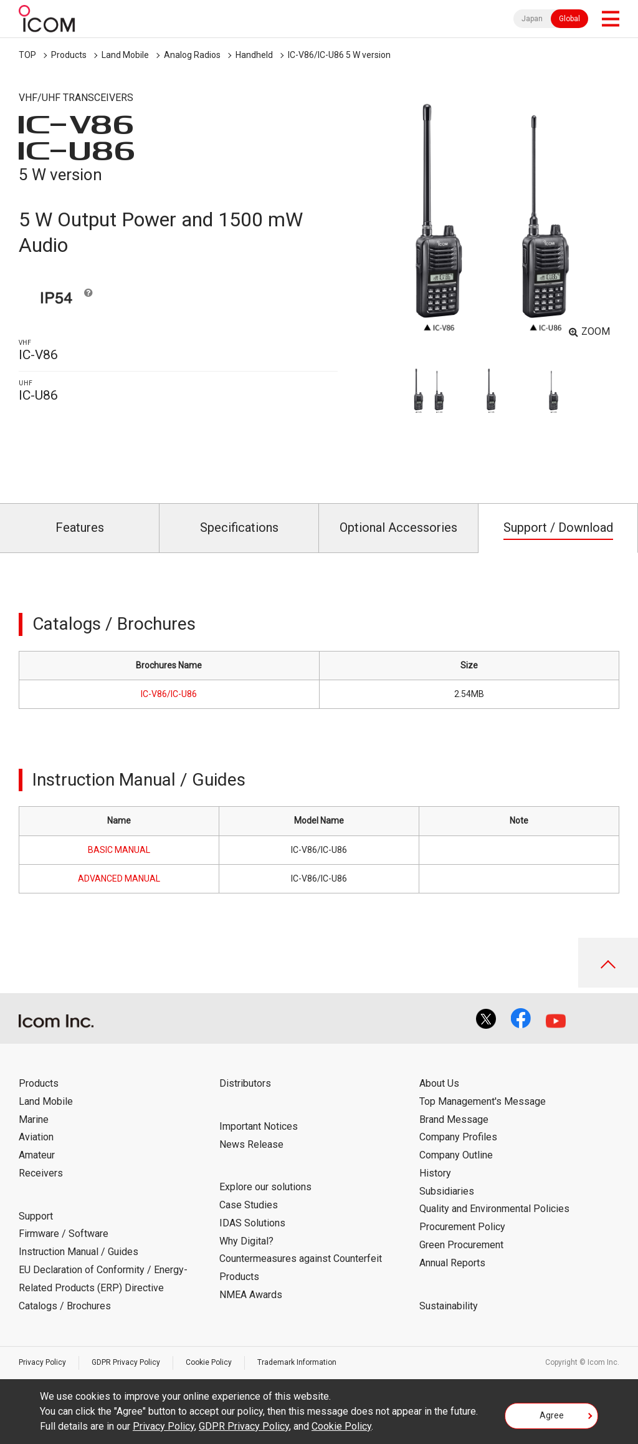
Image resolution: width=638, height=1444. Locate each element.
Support (36, 1216)
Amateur (37, 1155)
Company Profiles (458, 1137)
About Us (439, 1083)
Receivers (41, 1173)
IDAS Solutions (252, 1223)
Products (69, 55)
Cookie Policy (209, 1362)
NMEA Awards (250, 1295)
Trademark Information (296, 1362)
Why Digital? (246, 1241)
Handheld (254, 55)
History (435, 1173)
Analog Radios (192, 55)
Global (569, 18)
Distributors (245, 1083)
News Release (251, 1144)
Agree (552, 1415)
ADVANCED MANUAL (119, 878)
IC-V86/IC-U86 (169, 694)
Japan (532, 18)
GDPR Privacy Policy (126, 1362)
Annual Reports (452, 1263)
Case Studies (248, 1205)
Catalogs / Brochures (65, 1306)
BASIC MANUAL (119, 850)
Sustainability (448, 1306)
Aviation (36, 1137)
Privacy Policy (42, 1362)
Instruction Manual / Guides (78, 1252)
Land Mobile (125, 55)
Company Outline (456, 1155)
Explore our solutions (265, 1187)
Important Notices (258, 1126)
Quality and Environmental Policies (494, 1209)
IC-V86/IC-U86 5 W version (339, 55)
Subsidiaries (446, 1191)
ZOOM (595, 331)
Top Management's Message (482, 1101)
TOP (27, 55)
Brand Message (453, 1119)
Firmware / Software (63, 1233)
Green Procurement (461, 1245)
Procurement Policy (462, 1227)
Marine (34, 1119)
